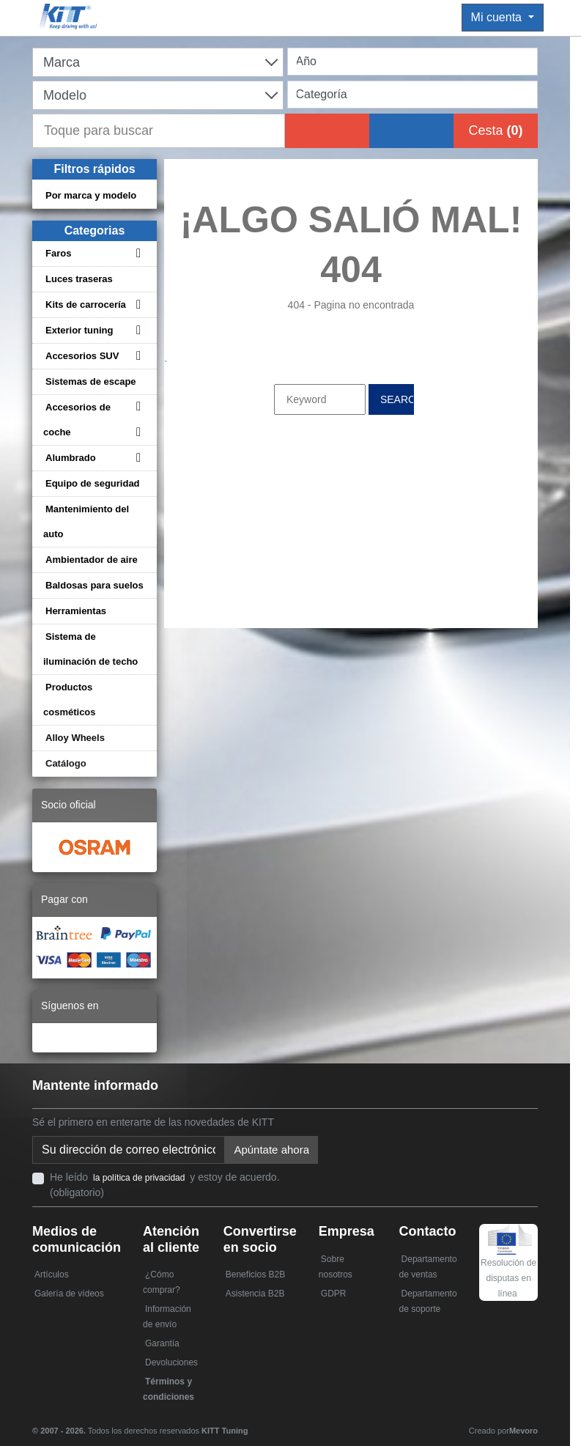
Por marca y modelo (90, 195)
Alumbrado (70, 457)
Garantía (162, 1343)
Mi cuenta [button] (498, 17)
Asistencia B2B (255, 1293)
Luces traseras (79, 278)
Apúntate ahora (271, 1149)
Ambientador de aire (91, 559)
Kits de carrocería (85, 304)
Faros (58, 253)
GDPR (334, 1293)
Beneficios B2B (255, 1274)
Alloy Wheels (75, 737)
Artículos (51, 1274)
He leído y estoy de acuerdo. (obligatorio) (165, 1184)
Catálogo (65, 763)
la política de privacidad (139, 1178)
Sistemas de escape (90, 381)
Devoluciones (171, 1362)
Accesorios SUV (82, 355)
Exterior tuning (79, 330)
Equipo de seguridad (92, 483)
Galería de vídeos (69, 1293)
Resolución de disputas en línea (508, 1266)
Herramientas (75, 610)
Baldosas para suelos (94, 585)
